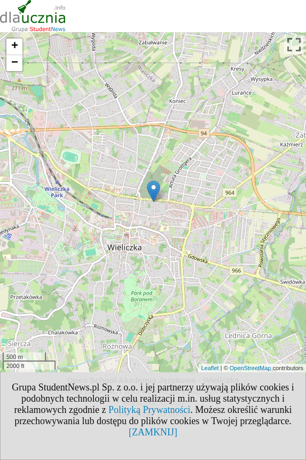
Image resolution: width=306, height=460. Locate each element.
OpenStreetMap (250, 368)
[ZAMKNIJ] (153, 432)
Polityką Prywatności (149, 409)
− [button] (14, 63)
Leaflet (210, 368)
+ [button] (14, 47)
